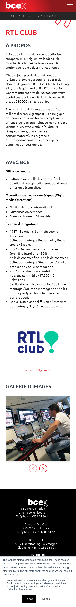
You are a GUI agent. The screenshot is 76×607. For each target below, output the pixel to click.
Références (30, 16)
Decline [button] (46, 598)
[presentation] (33, 468)
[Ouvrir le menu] (70, 6)
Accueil (11, 16)
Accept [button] (29, 598)
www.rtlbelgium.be (38, 370)
